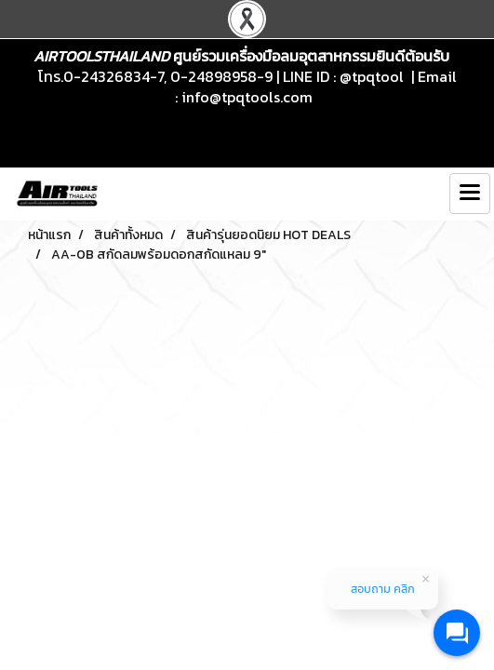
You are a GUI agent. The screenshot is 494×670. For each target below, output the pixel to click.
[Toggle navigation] (469, 193)
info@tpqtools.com (247, 97)
